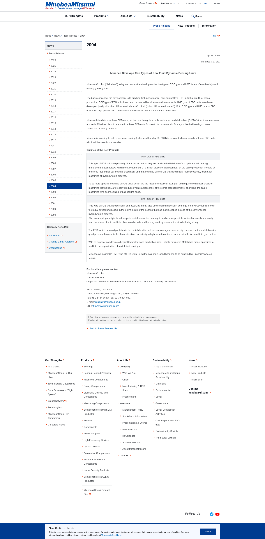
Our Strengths (74, 16)
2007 (53, 169)
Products (100, 16)
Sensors (88, 420)
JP (199, 3)
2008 (53, 163)
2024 (53, 71)
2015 (53, 123)
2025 (53, 65)
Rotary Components (94, 386)
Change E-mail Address (63, 241)
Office (125, 379)
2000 (53, 209)
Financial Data (129, 429)
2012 (53, 140)
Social (159, 396)
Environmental (163, 390)
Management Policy (132, 409)
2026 (53, 60)
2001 (53, 203)
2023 (53, 77)
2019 (53, 100)
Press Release (161, 25)
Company (125, 366)
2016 (53, 117)
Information (209, 25)
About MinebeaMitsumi (134, 449)
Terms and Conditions (111, 535)
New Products (186, 25)
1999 (53, 214)
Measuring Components (96, 403)
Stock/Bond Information (134, 416)
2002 (53, 197)
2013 (53, 134)
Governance (162, 403)
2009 (53, 157)
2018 (53, 106)
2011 (53, 146)
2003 (53, 192)
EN (205, 3)
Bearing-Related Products (97, 373)
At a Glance (54, 366)
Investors (125, 403)
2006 (53, 174)
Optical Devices (92, 446)
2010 (53, 151)
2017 (53, 111)
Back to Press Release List (103, 328)
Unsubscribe (57, 248)
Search (199, 16)
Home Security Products (96, 470)
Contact (216, 3)
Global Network (148, 3)
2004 (53, 186)
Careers (126, 455)
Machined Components (96, 379)
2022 (53, 83)
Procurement (129, 396)
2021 (53, 88)
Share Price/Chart (131, 442)
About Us (126, 16)
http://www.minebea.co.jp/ (105, 306)
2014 (53, 128)
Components (90, 427)
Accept (208, 531)
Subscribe (56, 235)
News (179, 16)
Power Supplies (92, 433)
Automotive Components (96, 453)
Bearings (88, 366)
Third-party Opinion (166, 437)
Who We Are (129, 373)
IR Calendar (128, 435)
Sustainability (156, 16)
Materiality (161, 383)
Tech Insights (55, 407)
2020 (53, 94)
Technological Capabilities (61, 383)
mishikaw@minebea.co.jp (107, 302)
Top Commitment (164, 366)
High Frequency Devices (96, 440)
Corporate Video (56, 424)
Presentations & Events (134, 422)
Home (48, 36)
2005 (53, 180)
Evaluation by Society (167, 431)
